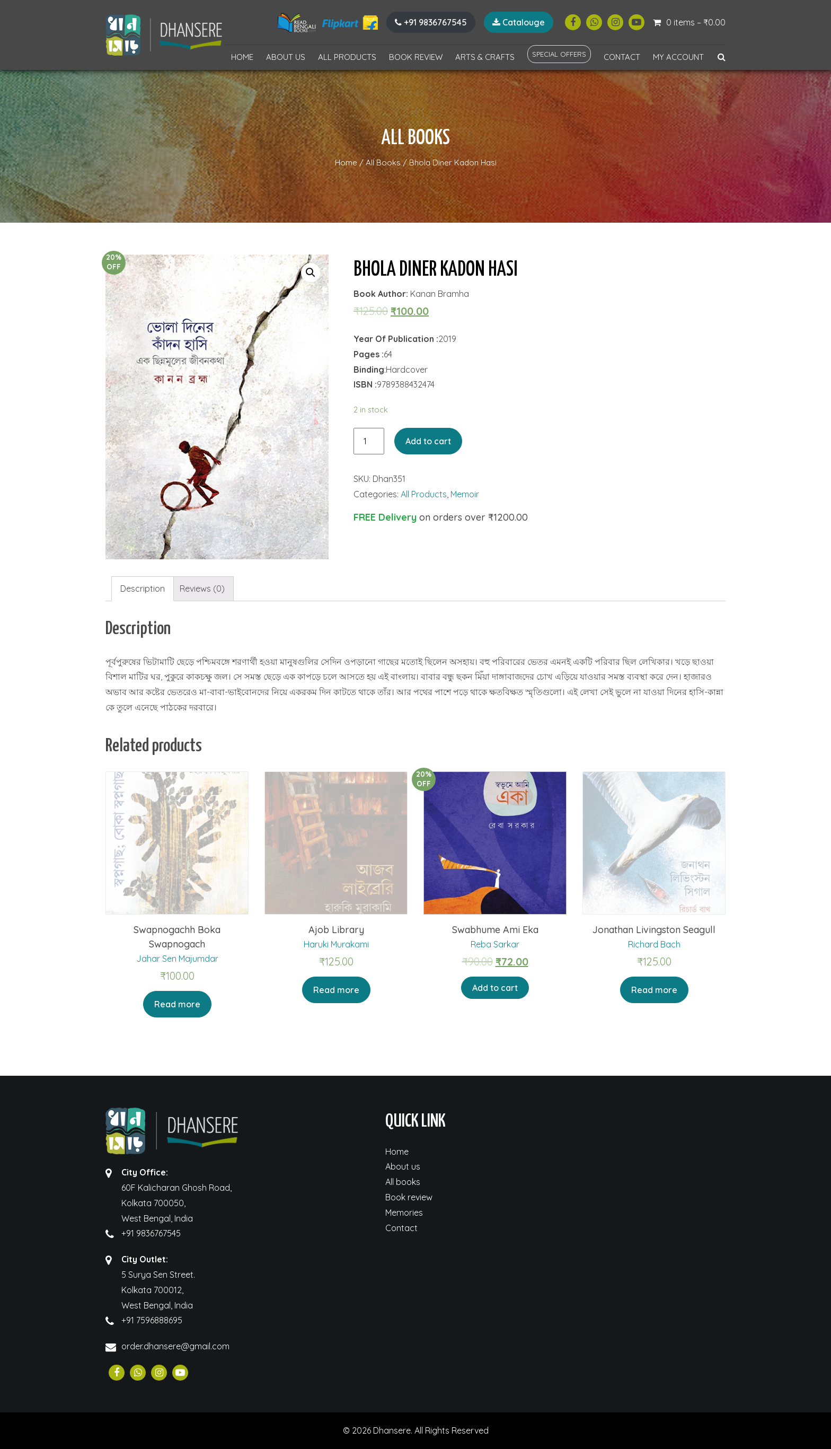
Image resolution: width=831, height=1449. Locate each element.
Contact (622, 57)
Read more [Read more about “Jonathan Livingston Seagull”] (654, 990)
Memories (404, 1212)
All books (402, 1181)
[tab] (142, 588)
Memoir (464, 494)
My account (678, 57)
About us (285, 57)
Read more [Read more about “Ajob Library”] (336, 990)
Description (142, 588)
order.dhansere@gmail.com (175, 1346)
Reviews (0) (202, 588)
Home (242, 57)
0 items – (696, 22)
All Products (347, 57)
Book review (416, 57)
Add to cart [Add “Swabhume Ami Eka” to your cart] (495, 987)
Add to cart (428, 441)
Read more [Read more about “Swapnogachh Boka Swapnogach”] (177, 1004)
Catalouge (518, 22)
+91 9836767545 (431, 22)
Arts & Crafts (485, 57)
